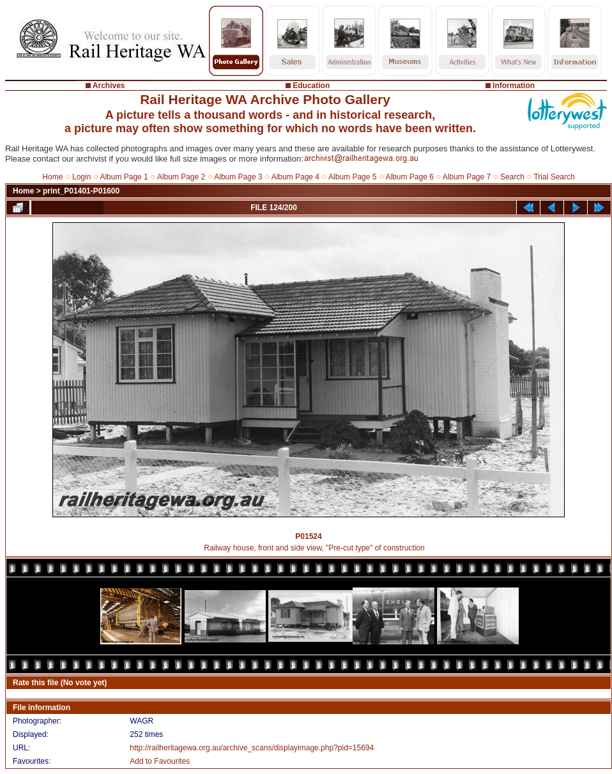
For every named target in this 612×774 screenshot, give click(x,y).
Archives (109, 85)
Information (514, 85)
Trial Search (553, 176)
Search (512, 176)
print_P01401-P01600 (81, 190)
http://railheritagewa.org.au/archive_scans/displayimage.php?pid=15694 (252, 747)
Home (52, 176)
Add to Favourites (160, 761)
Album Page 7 (467, 176)
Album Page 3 (238, 176)
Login (81, 176)
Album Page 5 (352, 176)
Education (311, 85)
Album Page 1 (124, 176)
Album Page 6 (409, 176)
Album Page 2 (181, 176)
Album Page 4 (295, 176)
